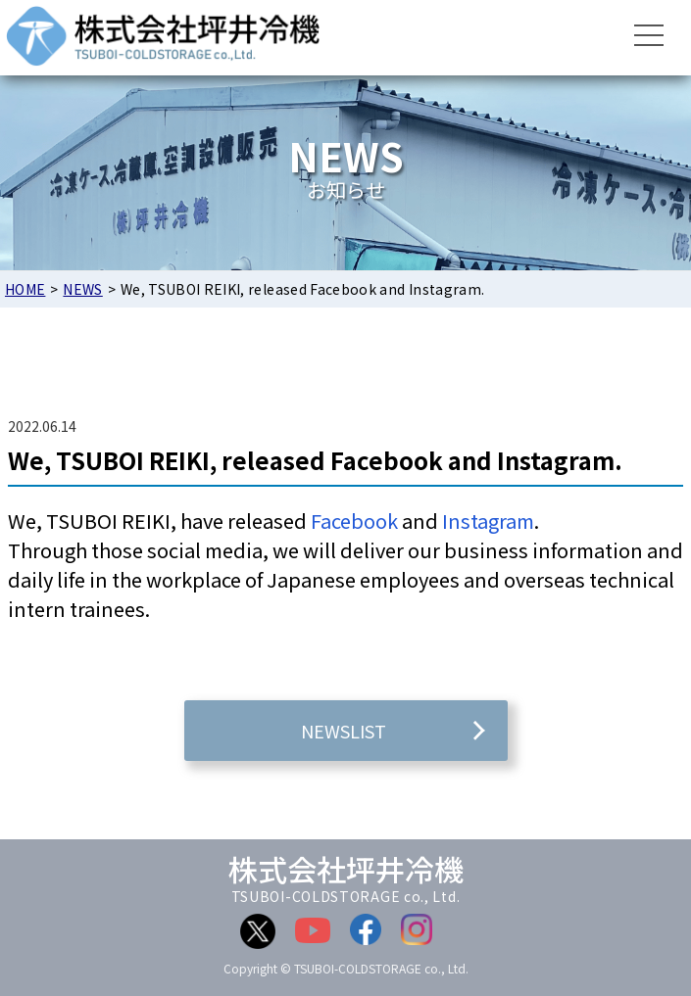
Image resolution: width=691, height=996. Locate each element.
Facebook (354, 520)
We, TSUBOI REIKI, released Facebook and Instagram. (315, 460)
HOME (25, 289)
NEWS (82, 289)
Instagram (488, 520)
